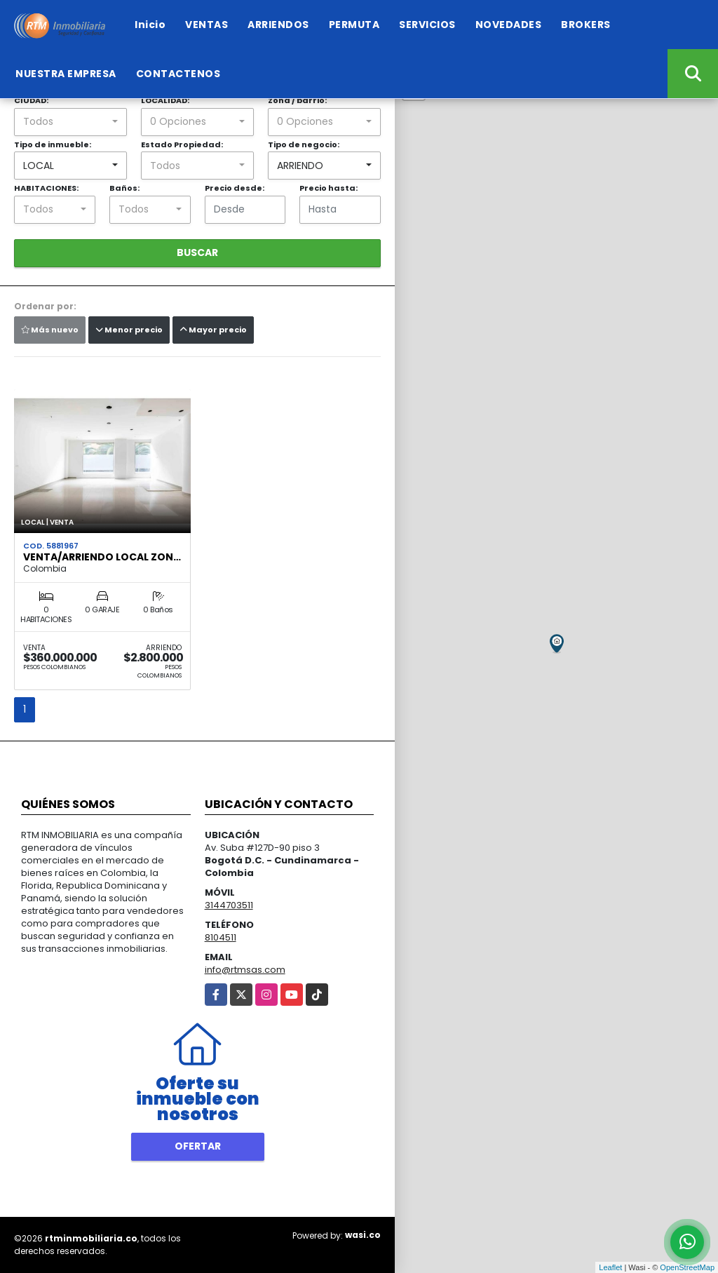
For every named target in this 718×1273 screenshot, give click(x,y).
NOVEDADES (508, 25)
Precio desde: (234, 188)
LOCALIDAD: (165, 100)
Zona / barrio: (297, 100)
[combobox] (70, 122)
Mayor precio (213, 329)
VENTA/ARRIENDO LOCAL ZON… (102, 557)
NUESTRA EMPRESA (65, 74)
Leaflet (610, 1267)
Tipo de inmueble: (52, 144)
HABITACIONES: (46, 188)
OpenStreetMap (687, 1267)
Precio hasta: (328, 188)
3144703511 (229, 905)
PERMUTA (354, 25)
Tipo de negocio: (303, 144)
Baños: (124, 188)
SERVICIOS (427, 25)
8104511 (220, 937)
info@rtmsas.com (245, 969)
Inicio (150, 25)
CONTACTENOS (178, 74)
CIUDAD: (31, 100)
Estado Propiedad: (182, 144)
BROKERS (586, 25)
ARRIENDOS (278, 25)
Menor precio (129, 329)
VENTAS (206, 25)
